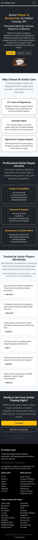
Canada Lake (25, 518)
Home (3, 477)
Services (4, 479)
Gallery (4, 484)
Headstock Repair (27, 481)
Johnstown (5, 506)
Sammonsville (25, 525)
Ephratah (4, 515)
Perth (22, 508)
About (3, 481)
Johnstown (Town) (8, 518)
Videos (3, 486)
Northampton (6, 527)
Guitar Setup (25, 477)
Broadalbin (5, 510)
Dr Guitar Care (8, 2)
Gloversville (5, 503)
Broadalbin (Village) (27, 513)
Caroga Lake (25, 520)
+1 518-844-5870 (19, 537)
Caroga (4, 513)
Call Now (10, 53)
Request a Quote (24, 53)
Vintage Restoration (27, 484)
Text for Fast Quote (19, 429)
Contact (4, 491)
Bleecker (4, 508)
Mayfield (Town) (7, 522)
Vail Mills (23, 527)
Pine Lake (24, 522)
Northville (24, 503)
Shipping (4, 489)
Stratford (23, 510)
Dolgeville (24, 515)
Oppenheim (24, 506)
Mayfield (4, 520)
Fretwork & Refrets (27, 479)
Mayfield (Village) (7, 525)
